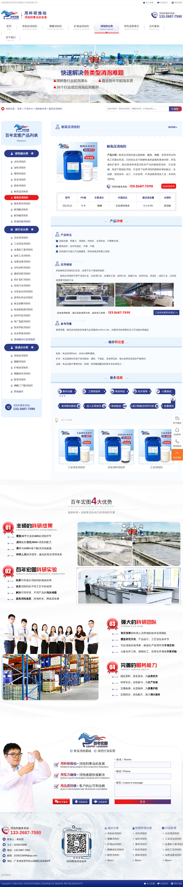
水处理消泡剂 (21, 237)
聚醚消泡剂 (20, 361)
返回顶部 (177, 455)
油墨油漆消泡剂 (22, 261)
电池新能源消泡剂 (23, 309)
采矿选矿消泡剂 (22, 279)
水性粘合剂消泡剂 (23, 291)
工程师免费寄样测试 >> (166, 312)
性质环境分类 (143, 828)
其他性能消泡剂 (22, 221)
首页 (19, 108)
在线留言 (164, 2)
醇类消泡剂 (20, 379)
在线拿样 (102, 802)
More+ (110, 860)
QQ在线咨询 (169, 186)
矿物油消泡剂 (21, 367)
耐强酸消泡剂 (21, 209)
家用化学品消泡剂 (23, 297)
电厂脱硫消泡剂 (22, 321)
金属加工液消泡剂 (23, 249)
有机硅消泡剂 (21, 355)
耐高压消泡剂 (55, 108)
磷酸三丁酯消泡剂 (23, 385)
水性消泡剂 (20, 161)
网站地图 (178, 2)
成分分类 (113, 828)
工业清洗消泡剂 (22, 243)
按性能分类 (40, 108)
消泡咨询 (83, 802)
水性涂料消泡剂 (22, 267)
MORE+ (172, 127)
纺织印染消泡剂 (22, 315)
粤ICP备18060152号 (73, 883)
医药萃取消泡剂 (22, 327)
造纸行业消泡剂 (22, 285)
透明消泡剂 (20, 173)
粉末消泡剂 (20, 179)
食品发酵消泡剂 (22, 303)
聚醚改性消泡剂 (22, 373)
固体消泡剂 (20, 185)
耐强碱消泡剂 (21, 215)
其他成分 (18, 391)
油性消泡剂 (20, 167)
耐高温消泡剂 (21, 191)
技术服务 (63, 802)
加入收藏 (149, 2)
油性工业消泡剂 (22, 255)
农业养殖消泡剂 (22, 333)
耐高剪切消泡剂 (22, 203)
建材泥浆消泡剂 (22, 273)
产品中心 (28, 108)
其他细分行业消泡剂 (24, 339)
